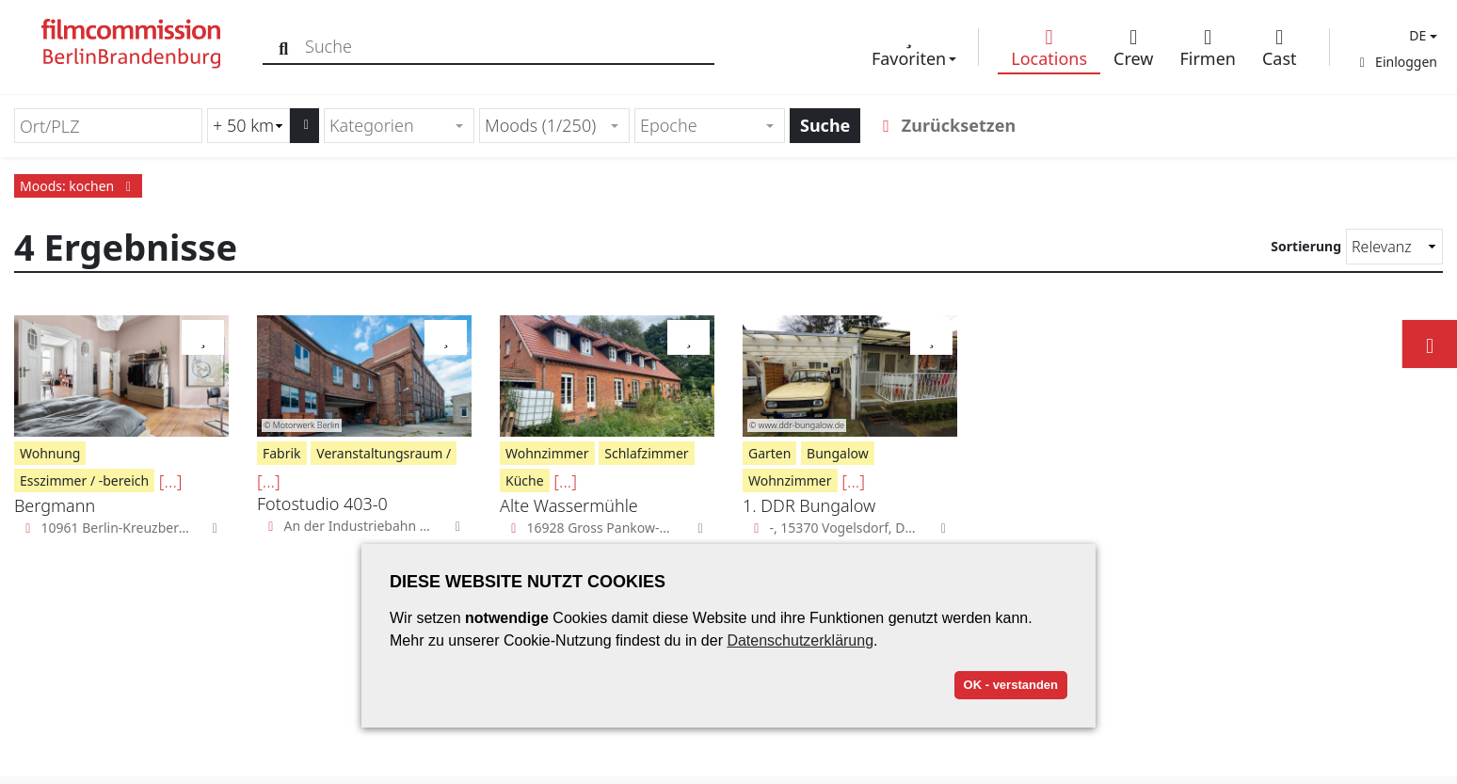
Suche (825, 125)
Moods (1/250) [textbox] (540, 125)
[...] (171, 481)
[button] (1421, 35)
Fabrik (282, 453)
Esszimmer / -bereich (84, 480)
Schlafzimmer (646, 453)
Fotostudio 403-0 (322, 503)
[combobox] (399, 125)
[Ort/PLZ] (108, 125)
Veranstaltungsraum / (383, 453)
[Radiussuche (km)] (248, 125)
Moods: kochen (78, 186)
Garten (769, 453)
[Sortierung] (1394, 246)
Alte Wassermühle (569, 505)
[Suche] (285, 46)
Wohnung (50, 453)
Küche (524, 480)
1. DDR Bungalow (809, 505)
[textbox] (391, 125)
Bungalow (838, 453)
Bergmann (54, 505)
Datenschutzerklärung (800, 640)
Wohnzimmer (547, 453)
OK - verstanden (1011, 685)
